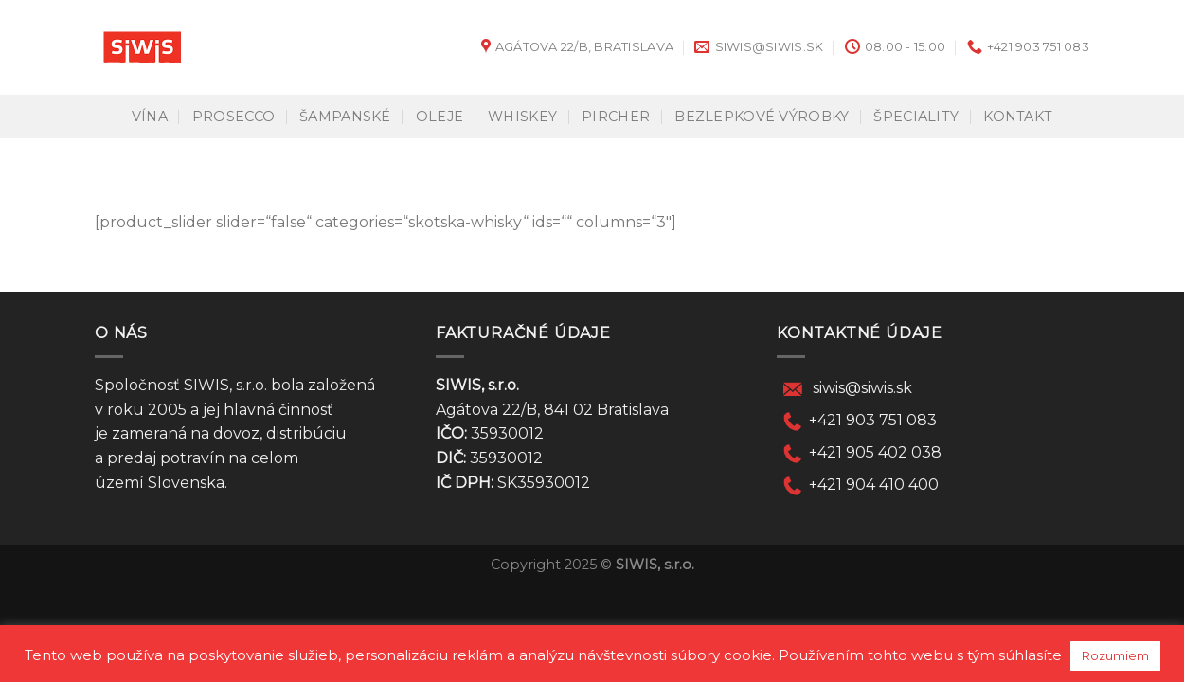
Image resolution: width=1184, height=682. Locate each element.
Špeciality (916, 116)
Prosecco (233, 116)
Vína (150, 116)
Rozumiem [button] (1115, 655)
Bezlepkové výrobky (761, 116)
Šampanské (345, 116)
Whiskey (522, 116)
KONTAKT (1017, 116)
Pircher (616, 116)
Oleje (439, 116)
